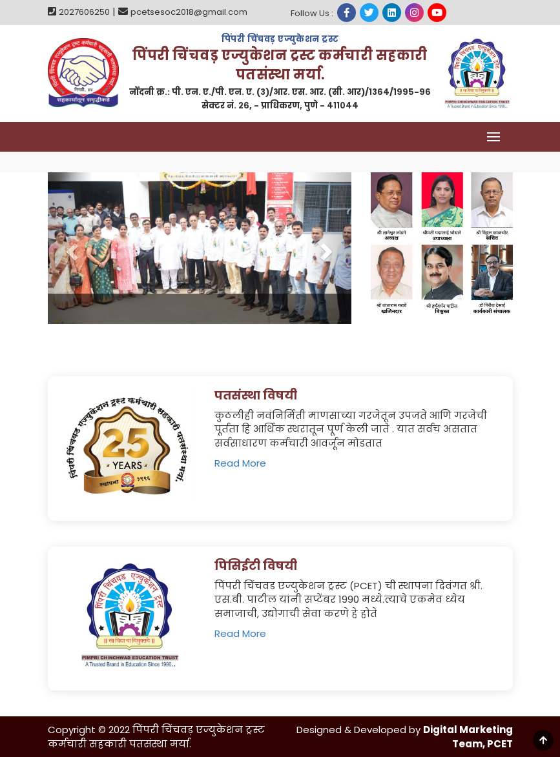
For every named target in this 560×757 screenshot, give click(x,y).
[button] (71, 248)
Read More (240, 463)
